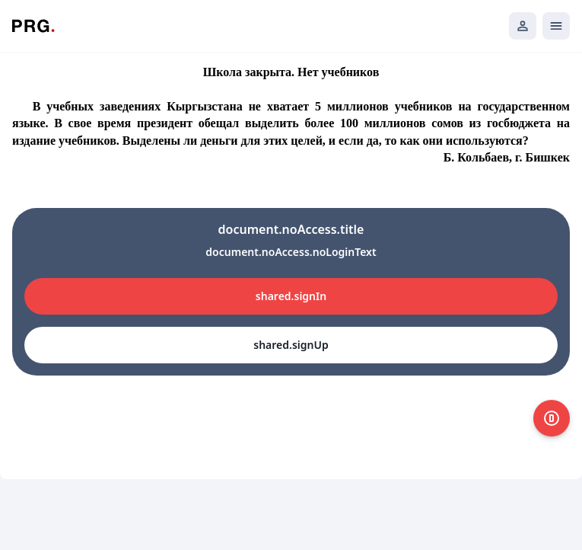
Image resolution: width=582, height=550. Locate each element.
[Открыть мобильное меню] (556, 26)
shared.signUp (290, 344)
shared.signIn (291, 296)
